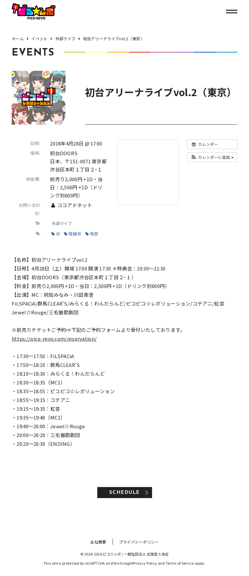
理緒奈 (72, 234)
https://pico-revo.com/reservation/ (54, 338)
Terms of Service (180, 563)
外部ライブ (62, 223)
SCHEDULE (124, 492)
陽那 (92, 234)
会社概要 (98, 542)
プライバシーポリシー (139, 542)
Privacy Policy (145, 563)
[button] (212, 157)
